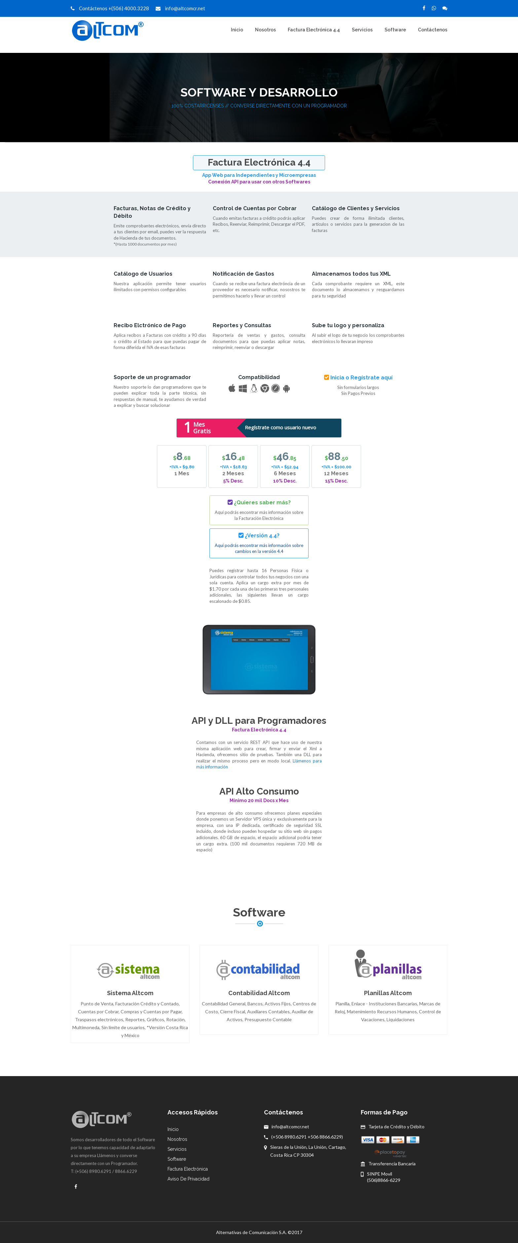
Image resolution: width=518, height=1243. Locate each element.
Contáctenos (432, 29)
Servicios (362, 29)
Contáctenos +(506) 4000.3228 (110, 8)
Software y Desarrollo (259, 92)
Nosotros (265, 29)
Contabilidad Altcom (259, 993)
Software (395, 29)
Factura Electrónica (187, 1169)
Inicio (237, 29)
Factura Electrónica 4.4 (314, 29)
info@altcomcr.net (180, 8)
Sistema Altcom (130, 993)
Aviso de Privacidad (188, 1179)
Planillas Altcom (388, 993)
